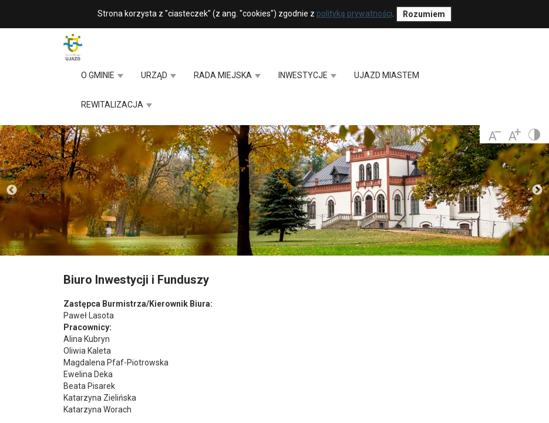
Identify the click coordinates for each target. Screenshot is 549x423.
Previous (12, 190)
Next (537, 190)
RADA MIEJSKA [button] (227, 75)
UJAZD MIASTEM (386, 75)
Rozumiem (424, 14)
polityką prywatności (354, 13)
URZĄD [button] (158, 75)
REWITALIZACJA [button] (116, 104)
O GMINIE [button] (102, 75)
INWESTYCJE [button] (307, 75)
